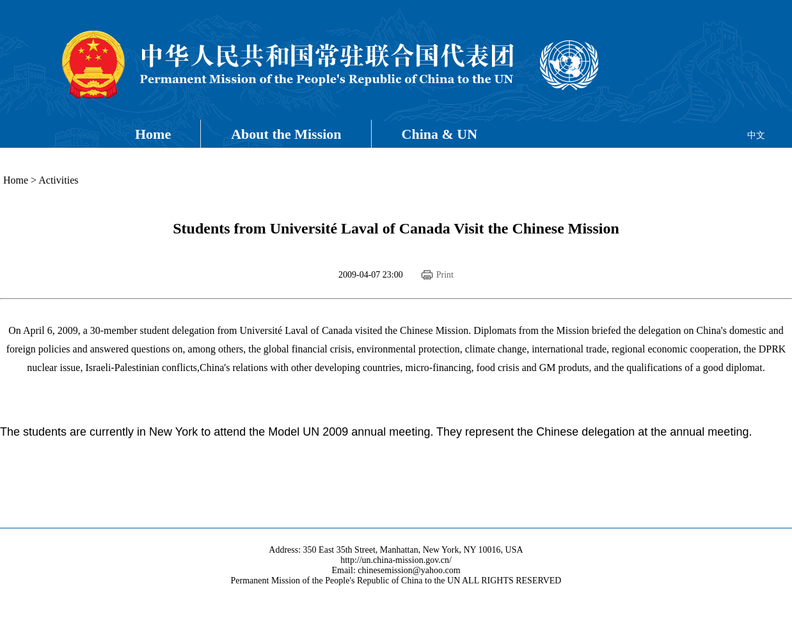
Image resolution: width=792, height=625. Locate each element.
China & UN (440, 134)
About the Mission (286, 134)
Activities (58, 180)
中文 (756, 135)
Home (153, 134)
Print (445, 275)
